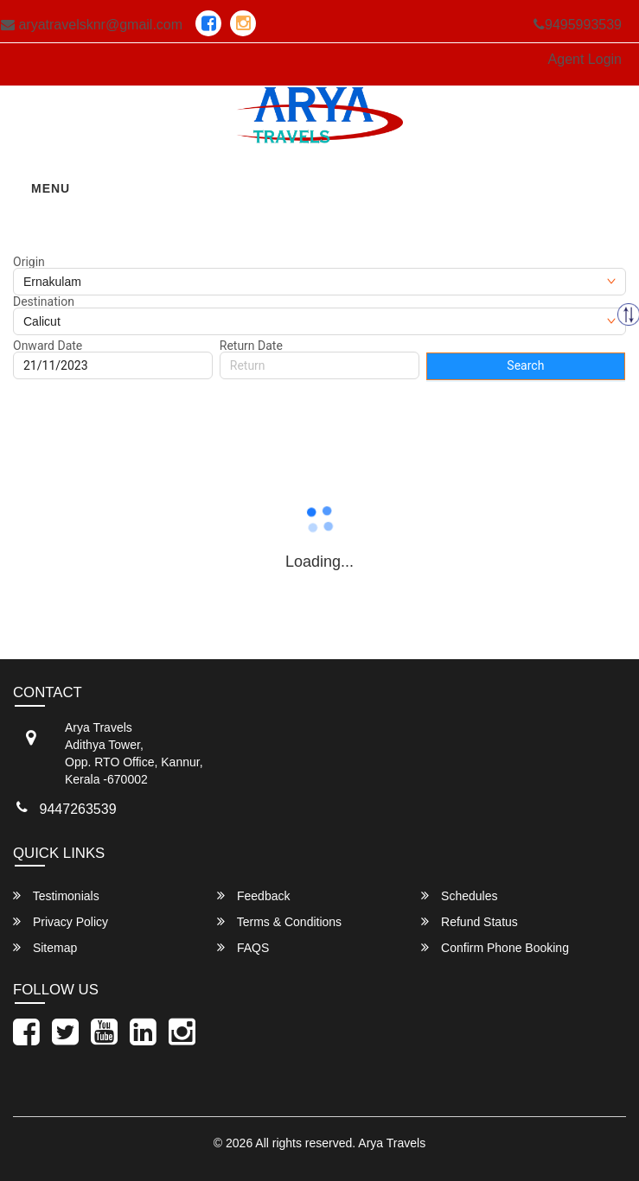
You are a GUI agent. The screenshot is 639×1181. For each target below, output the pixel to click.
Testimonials (56, 895)
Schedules (459, 895)
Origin (29, 262)
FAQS (243, 947)
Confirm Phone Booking (495, 947)
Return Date (251, 346)
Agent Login (585, 59)
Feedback (253, 895)
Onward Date (47, 346)
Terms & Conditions (279, 921)
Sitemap (45, 947)
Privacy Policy (60, 921)
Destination (43, 301)
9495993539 (578, 24)
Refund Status (469, 921)
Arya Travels (391, 1143)
